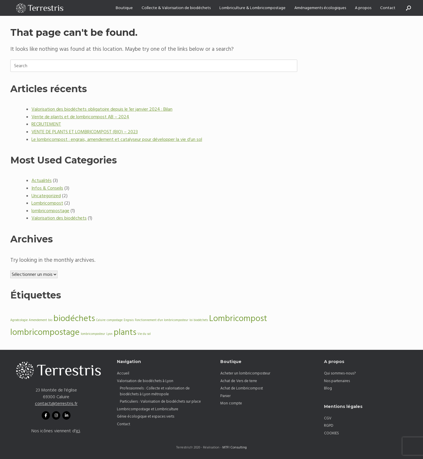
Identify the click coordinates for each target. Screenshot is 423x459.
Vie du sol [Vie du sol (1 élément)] (144, 334)
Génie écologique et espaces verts (145, 416)
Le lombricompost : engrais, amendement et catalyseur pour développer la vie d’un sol (116, 139)
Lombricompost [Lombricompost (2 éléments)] (238, 319)
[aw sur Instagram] (56, 415)
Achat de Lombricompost (241, 388)
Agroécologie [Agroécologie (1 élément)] (19, 320)
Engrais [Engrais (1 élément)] (129, 320)
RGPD (328, 425)
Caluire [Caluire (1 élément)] (100, 320)
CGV (327, 418)
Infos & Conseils (47, 188)
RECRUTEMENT (46, 124)
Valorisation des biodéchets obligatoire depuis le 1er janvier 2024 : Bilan (101, 109)
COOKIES (331, 433)
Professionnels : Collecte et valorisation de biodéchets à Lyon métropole (155, 391)
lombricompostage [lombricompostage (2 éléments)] (45, 332)
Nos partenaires (337, 381)
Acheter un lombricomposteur (245, 373)
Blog (328, 388)
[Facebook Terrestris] (46, 415)
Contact (387, 8)
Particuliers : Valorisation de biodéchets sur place (160, 401)
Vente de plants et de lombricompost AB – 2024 (80, 117)
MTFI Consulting (234, 447)
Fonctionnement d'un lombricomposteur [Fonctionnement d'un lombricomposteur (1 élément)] (161, 320)
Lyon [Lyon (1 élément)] (109, 334)
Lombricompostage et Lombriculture (147, 409)
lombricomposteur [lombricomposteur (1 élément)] (93, 334)
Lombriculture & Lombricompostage (252, 8)
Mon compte (231, 403)
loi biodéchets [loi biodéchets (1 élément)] (198, 320)
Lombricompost (47, 203)
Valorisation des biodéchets (59, 218)
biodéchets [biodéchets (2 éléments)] (74, 319)
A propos (363, 8)
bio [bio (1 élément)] (50, 320)
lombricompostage (50, 210)
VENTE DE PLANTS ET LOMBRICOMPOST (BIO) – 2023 (84, 132)
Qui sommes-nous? (340, 373)
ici (78, 431)
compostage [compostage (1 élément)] (114, 320)
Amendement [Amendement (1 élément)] (38, 320)
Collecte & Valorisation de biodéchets (176, 8)
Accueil (123, 373)
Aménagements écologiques (320, 8)
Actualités (41, 180)
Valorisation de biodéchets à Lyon (145, 381)
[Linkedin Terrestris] (66, 415)
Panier (225, 396)
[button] (408, 8)
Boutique (124, 8)
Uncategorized (46, 196)
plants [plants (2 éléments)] (125, 332)
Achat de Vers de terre (238, 381)
